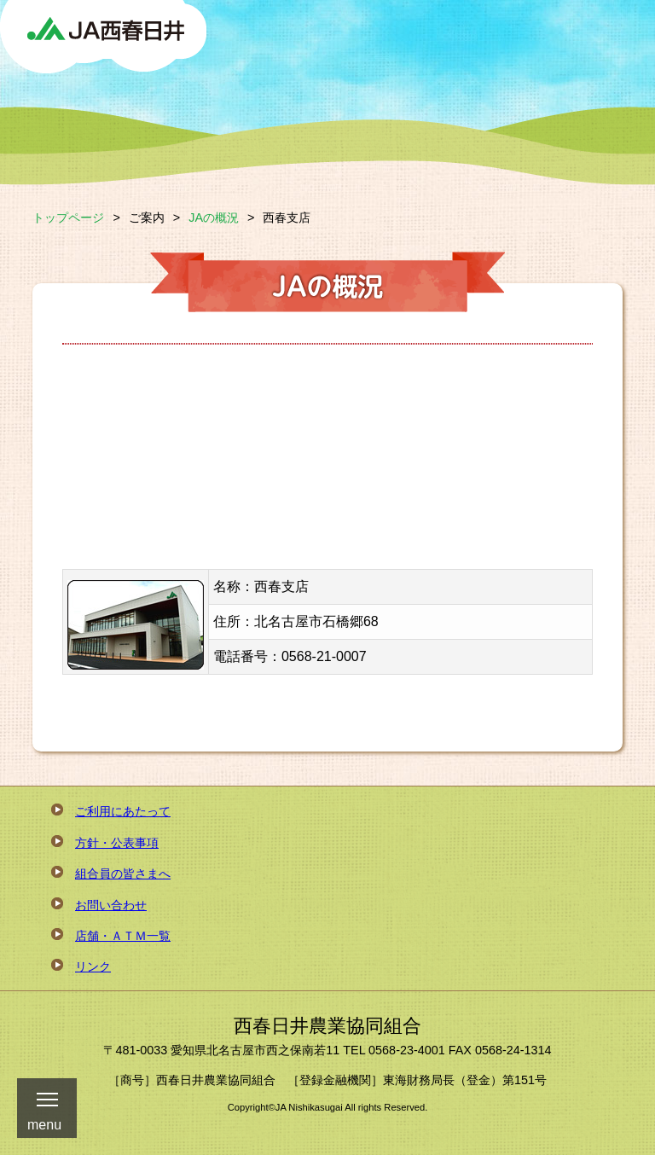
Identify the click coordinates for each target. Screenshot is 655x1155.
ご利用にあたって (123, 811)
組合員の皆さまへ (123, 873)
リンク (93, 966)
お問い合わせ (111, 905)
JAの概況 (213, 217)
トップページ (68, 217)
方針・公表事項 (117, 843)
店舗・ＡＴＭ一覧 (123, 936)
